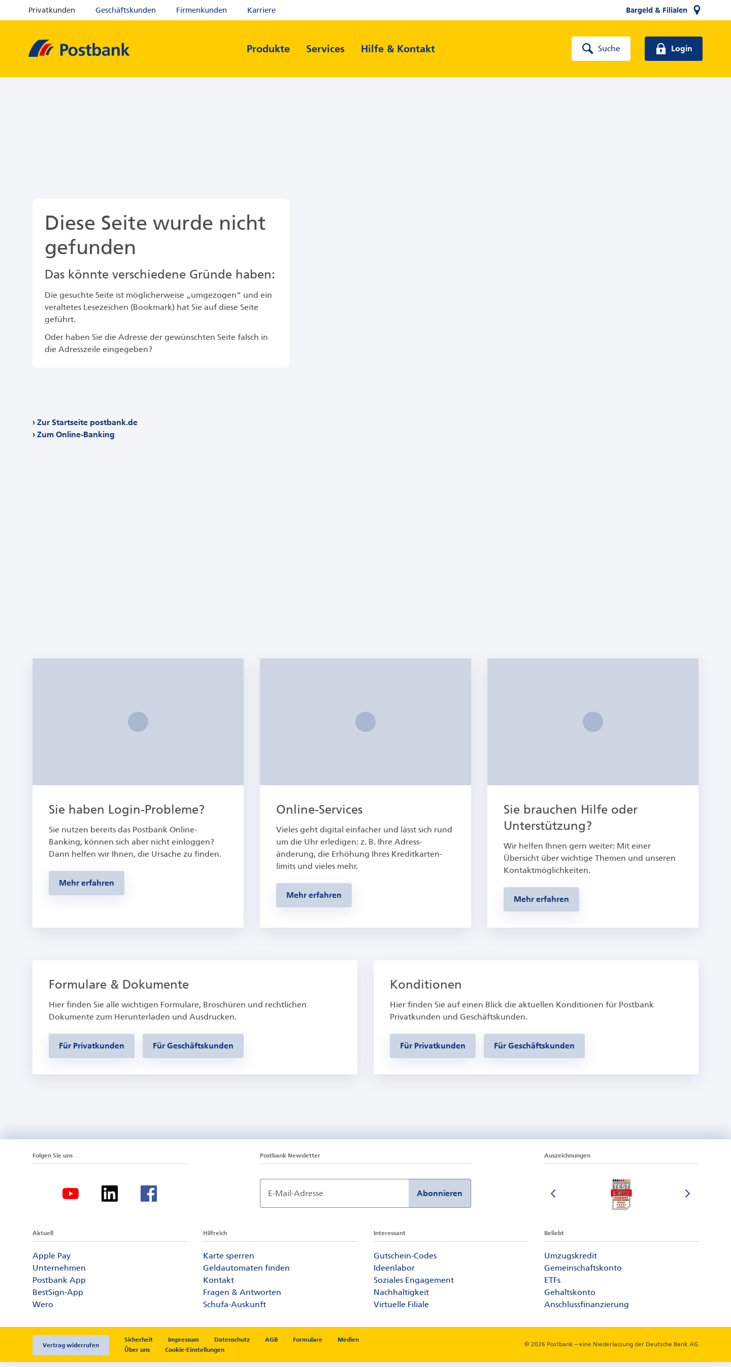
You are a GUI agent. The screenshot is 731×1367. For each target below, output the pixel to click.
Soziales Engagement (414, 1285)
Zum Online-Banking (76, 434)
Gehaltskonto (569, 1297)
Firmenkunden (201, 10)
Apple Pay (51, 1261)
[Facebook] (149, 1198)
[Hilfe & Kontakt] (398, 49)
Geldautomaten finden (246, 1273)
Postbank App (59, 1285)
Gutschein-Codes (405, 1261)
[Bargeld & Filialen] (664, 10)
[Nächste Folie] (688, 1199)
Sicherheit (138, 1344)
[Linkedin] (110, 1198)
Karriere (261, 10)
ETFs (552, 1285)
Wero (42, 1309)
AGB (271, 1344)
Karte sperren (228, 1261)
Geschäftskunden (125, 10)
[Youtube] (70, 1198)
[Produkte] (268, 49)
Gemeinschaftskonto (583, 1273)
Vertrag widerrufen (71, 1350)
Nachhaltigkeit (401, 1297)
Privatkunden (51, 10)
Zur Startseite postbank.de (88, 422)
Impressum (183, 1344)
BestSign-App (57, 1297)
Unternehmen (59, 1273)
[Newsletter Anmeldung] (334, 1198)
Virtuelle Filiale (401, 1309)
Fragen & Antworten (242, 1297)
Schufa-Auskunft (234, 1309)
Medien (348, 1344)
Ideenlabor (394, 1273)
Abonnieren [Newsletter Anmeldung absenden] (439, 1198)
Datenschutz (232, 1344)
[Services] (325, 49)
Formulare (307, 1344)
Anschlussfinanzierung (586, 1309)
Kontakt (218, 1285)
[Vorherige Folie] (554, 1199)
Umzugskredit (570, 1261)
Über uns (137, 1354)
